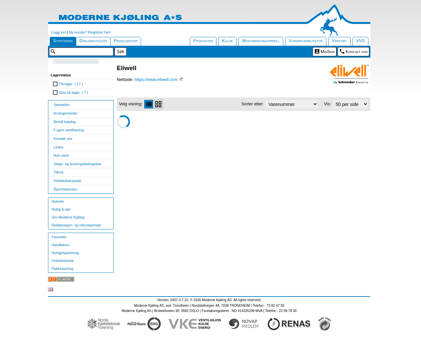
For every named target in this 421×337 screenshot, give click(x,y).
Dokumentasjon (93, 40)
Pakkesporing (62, 269)
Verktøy (339, 40)
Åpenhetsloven (65, 189)
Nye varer (61, 155)
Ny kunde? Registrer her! (90, 32)
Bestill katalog (65, 122)
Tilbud (58, 172)
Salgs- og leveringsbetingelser (78, 164)
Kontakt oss (357, 51)
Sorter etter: (252, 103)
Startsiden (63, 40)
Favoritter (59, 237)
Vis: (327, 103)
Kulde (227, 40)
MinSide (328, 51)
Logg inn (58, 32)
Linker (58, 147)
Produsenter (125, 40)
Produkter (203, 40)
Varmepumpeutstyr (306, 40)
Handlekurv (61, 245)
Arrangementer (66, 113)
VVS (360, 40)
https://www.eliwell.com (157, 79)
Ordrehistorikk (63, 261)
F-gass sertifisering (69, 130)
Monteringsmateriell (261, 40)
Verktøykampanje (67, 181)
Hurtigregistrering (65, 253)
